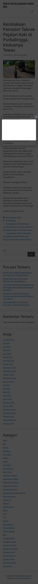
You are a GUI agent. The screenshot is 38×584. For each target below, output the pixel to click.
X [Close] (36, 116)
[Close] (19, 292)
